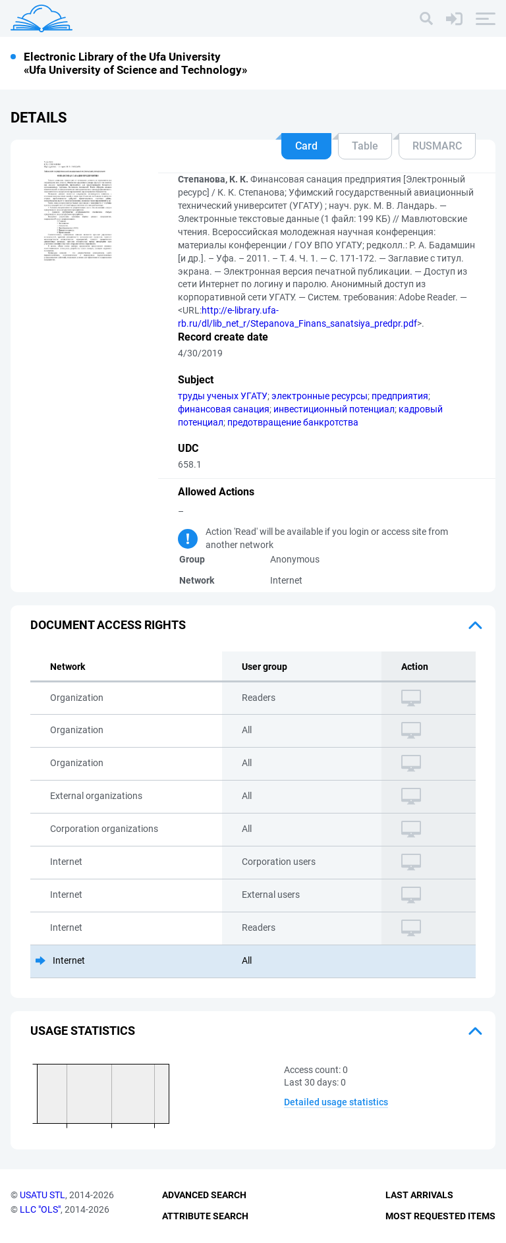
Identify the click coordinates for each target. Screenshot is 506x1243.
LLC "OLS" (40, 1209)
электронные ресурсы (319, 396)
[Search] (426, 18)
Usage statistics (82, 1030)
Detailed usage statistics (336, 1102)
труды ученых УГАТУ (222, 396)
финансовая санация (223, 409)
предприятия (400, 396)
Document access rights (108, 625)
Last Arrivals (419, 1195)
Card (306, 146)
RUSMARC (437, 146)
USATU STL (42, 1195)
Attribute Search (205, 1216)
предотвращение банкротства (292, 422)
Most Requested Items (440, 1216)
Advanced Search (204, 1195)
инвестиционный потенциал (334, 409)
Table (365, 146)
